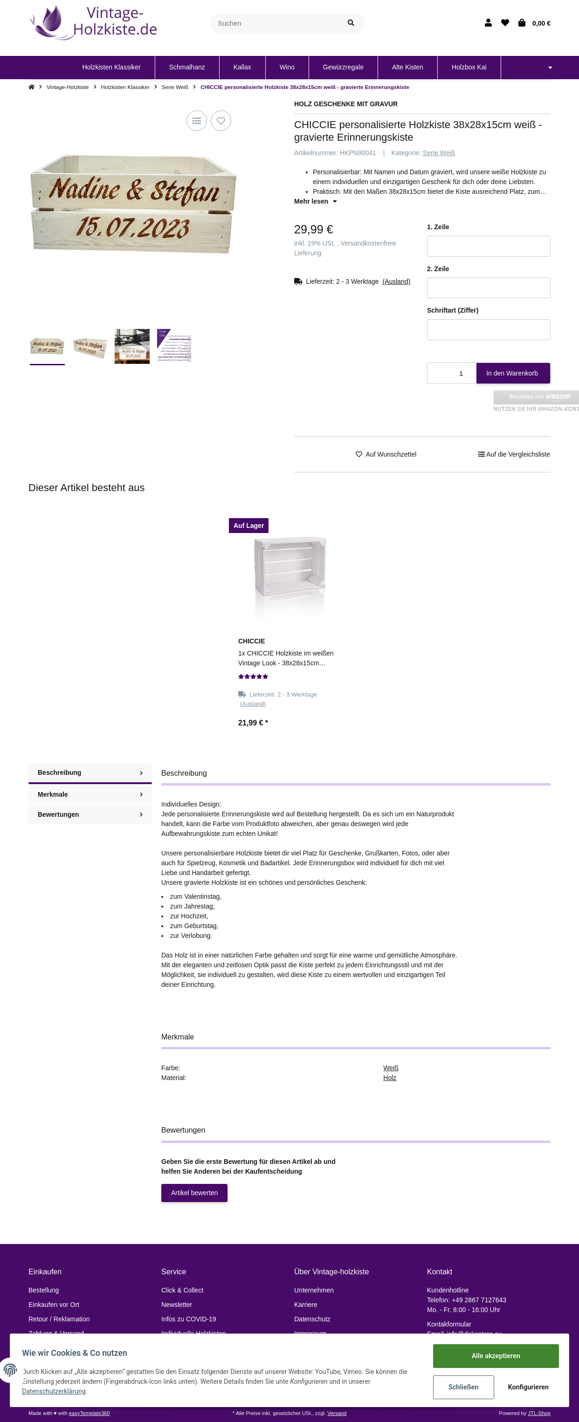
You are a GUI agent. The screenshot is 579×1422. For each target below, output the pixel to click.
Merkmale (90, 794)
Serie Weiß (439, 153)
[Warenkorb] (534, 23)
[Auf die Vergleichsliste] (196, 120)
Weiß (390, 1068)
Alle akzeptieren (492, 1356)
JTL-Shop (539, 1413)
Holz (389, 1077)
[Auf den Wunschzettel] (221, 120)
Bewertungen (90, 814)
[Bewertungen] (253, 677)
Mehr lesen (315, 201)
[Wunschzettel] (505, 23)
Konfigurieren (526, 1387)
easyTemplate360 (89, 1413)
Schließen (460, 1387)
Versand (336, 1413)
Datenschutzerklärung (57, 1391)
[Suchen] (274, 23)
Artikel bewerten (194, 1192)
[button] (488, 23)
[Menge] (452, 373)
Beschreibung (90, 772)
